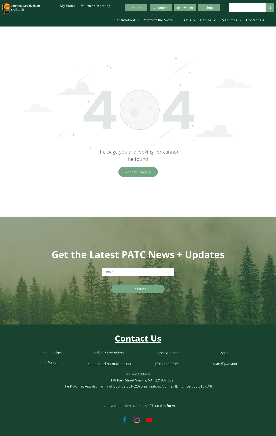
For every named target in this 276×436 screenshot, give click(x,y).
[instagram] (136, 420)
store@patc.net (225, 363)
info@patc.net (51, 362)
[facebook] (124, 420)
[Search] (270, 7)
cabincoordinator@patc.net (109, 363)
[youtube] (149, 420)
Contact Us (138, 338)
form (171, 405)
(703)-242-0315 (166, 363)
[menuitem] (67, 6)
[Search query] (247, 7)
